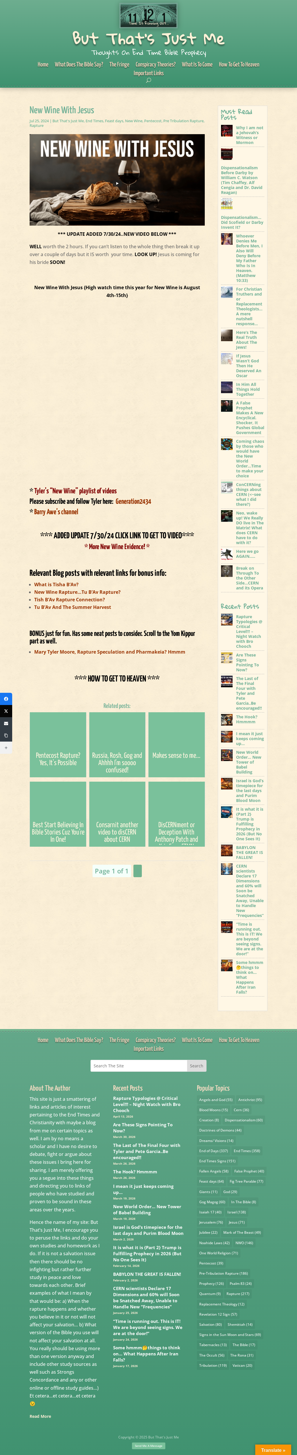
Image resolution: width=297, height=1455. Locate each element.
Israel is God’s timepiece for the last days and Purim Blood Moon (148, 1230)
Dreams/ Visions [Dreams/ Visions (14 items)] (216, 1140)
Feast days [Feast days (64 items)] (211, 1181)
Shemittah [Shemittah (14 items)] (240, 1324)
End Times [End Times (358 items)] (247, 1150)
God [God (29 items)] (230, 1191)
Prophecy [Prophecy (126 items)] (211, 1283)
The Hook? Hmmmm (135, 1172)
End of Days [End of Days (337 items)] (213, 1150)
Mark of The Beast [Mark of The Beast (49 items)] (242, 1232)
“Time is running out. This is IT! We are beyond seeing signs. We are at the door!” (147, 1327)
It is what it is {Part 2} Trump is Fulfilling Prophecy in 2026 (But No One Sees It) (147, 1253)
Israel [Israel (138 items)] (236, 1212)
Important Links (149, 73)
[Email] (6, 723)
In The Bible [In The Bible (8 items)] (243, 1201)
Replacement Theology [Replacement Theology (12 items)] (222, 1304)
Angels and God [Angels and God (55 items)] (216, 1099)
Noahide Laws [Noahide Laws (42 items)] (214, 1242)
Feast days (114, 120)
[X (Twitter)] (6, 711)
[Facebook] (6, 699)
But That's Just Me (148, 38)
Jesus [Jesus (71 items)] (237, 1222)
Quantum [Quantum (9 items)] (210, 1293)
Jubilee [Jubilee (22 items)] (208, 1232)
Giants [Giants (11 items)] (208, 1191)
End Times (94, 120)
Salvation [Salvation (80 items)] (210, 1324)
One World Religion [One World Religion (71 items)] (218, 1253)
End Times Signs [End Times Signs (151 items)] (217, 1161)
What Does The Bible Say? (79, 65)
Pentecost (153, 120)
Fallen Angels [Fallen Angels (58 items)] (214, 1171)
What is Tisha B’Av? (56, 584)
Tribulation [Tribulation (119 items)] (213, 1365)
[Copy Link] (6, 735)
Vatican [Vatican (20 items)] (242, 1365)
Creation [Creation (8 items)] (209, 1120)
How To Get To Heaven (239, 65)
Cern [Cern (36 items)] (241, 1109)
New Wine (133, 120)
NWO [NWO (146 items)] (244, 1242)
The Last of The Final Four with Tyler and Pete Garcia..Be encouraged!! (146, 1151)
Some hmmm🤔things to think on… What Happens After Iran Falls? (146, 1354)
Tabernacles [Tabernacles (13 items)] (213, 1344)
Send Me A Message (148, 1446)
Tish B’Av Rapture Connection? (69, 599)
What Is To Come (197, 65)
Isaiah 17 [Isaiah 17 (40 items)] (210, 1212)
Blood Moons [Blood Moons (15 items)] (213, 1109)
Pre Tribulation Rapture (183, 120)
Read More (40, 1416)
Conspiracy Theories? (155, 65)
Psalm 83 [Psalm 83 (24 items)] (241, 1283)
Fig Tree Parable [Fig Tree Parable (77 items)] (246, 1181)
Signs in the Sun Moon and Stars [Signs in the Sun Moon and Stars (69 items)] (230, 1334)
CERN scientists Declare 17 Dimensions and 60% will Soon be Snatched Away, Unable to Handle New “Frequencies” (146, 1297)
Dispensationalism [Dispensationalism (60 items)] (244, 1120)
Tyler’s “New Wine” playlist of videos (73, 491)
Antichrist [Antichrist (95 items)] (250, 1099)
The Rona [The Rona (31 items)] (241, 1355)
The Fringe (119, 65)
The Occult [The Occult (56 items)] (211, 1355)
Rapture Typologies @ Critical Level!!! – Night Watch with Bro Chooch (146, 1104)
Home (43, 65)
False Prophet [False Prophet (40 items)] (249, 1171)
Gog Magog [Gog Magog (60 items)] (212, 1201)
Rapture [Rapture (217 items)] (238, 1293)
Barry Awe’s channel (54, 512)
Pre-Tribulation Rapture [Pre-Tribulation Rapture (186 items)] (223, 1273)
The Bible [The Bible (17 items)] (244, 1344)
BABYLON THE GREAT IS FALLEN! (147, 1274)
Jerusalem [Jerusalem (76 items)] (211, 1222)
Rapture (37, 125)
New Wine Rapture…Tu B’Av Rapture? (77, 592)
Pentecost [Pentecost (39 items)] (211, 1263)
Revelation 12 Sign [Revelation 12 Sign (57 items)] (218, 1314)
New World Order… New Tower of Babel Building (147, 1209)
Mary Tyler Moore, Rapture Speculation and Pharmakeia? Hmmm (109, 652)
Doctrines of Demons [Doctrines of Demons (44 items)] (220, 1130)
